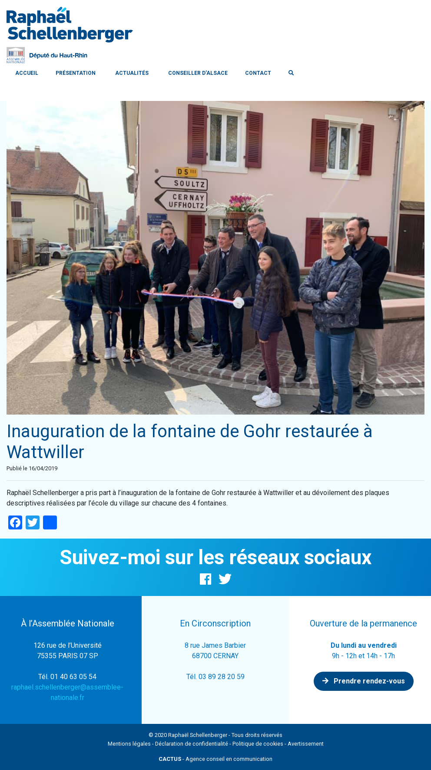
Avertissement (306, 743)
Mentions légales (129, 743)
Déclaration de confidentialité (191, 743)
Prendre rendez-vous (363, 681)
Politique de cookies (257, 743)
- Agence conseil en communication (215, 759)
